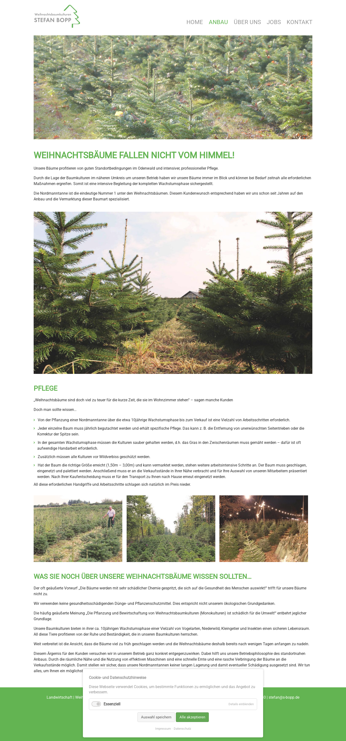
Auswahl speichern (156, 717)
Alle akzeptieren (192, 717)
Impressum (163, 728)
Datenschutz (182, 728)
